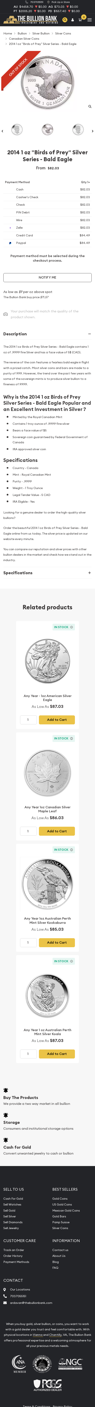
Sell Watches (12, 1204)
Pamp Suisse (60, 1222)
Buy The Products (20, 1097)
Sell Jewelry (11, 1228)
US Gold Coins (62, 1204)
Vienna (38, 1335)
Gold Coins (60, 1198)
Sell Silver (9, 1216)
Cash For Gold (13, 1198)
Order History (13, 1256)
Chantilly (55, 1335)
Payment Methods (16, 1262)
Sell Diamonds (13, 1222)
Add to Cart (57, 719)
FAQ (55, 1268)
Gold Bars (59, 1216)
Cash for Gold (17, 1147)
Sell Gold (9, 1210)
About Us (58, 1256)
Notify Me (47, 277)
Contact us (60, 1250)
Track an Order (13, 1250)
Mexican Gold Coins (66, 1210)
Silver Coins (60, 1228)
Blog (55, 1262)
